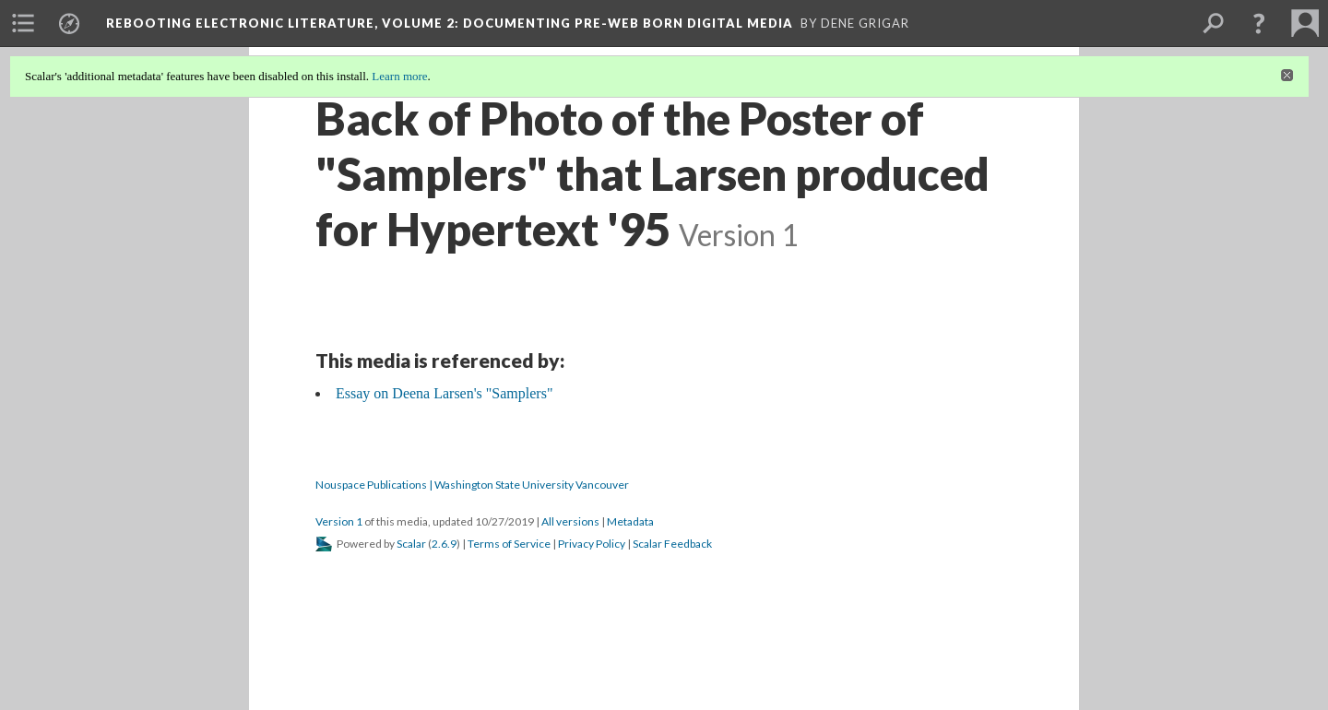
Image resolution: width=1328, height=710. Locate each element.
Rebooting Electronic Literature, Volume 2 (449, 23)
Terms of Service (509, 543)
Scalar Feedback (672, 543)
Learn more (399, 76)
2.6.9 (444, 543)
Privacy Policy (591, 543)
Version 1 (338, 521)
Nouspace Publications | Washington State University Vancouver (472, 484)
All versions (570, 521)
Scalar (411, 543)
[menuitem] (23, 23)
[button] (1259, 23)
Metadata (630, 521)
